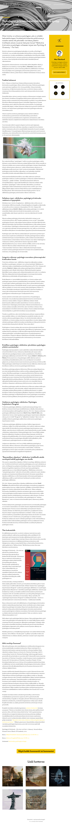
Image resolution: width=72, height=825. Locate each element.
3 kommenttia (36, 785)
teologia (24, 741)
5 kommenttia (36, 808)
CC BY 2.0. (26, 738)
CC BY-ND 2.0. (34, 734)
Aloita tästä (38, 4)
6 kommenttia (12, 785)
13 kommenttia (12, 808)
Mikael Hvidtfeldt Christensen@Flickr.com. (18, 734)
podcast (48, 4)
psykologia (18, 741)
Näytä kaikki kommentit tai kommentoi (36, 751)
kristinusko (12, 741)
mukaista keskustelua (32, 708)
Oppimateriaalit (59, 4)
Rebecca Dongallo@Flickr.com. (14, 738)
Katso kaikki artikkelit (59, 72)
